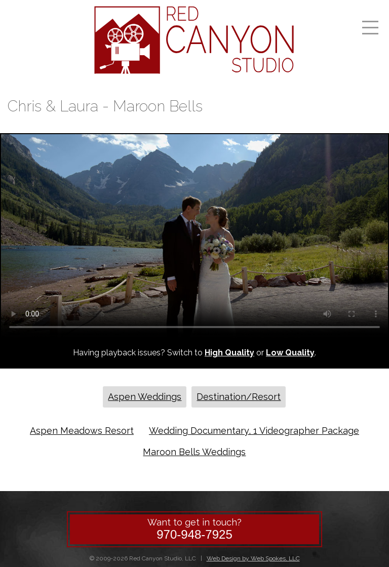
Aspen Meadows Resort (82, 430)
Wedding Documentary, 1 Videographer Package (254, 430)
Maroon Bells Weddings (194, 452)
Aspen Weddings (144, 396)
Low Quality (290, 352)
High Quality (229, 352)
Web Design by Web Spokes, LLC (253, 558)
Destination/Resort (239, 396)
